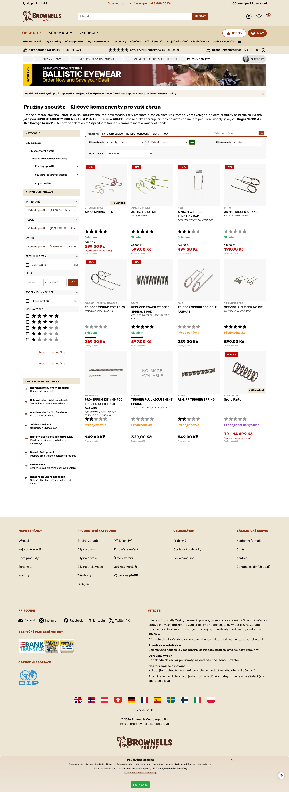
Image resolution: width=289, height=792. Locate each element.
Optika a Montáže (223, 41)
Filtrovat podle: (96, 142)
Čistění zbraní (200, 41)
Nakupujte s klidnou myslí (44, 428)
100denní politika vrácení (249, 3)
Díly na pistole (74, 41)
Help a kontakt (34, 3)
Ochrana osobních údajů (254, 566)
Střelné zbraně (31, 41)
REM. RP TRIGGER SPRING (196, 399)
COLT (180, 303)
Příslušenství (153, 41)
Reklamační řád (184, 558)
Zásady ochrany (132, 772)
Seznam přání (260, 16)
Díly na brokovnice (97, 41)
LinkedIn (96, 620)
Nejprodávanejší (29, 549)
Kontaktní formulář (249, 540)
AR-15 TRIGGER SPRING (241, 212)
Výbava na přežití (126, 575)
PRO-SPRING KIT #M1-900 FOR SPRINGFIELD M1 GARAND (103, 404)
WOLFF (118, 119)
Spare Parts (232, 399)
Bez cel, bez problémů (42, 415)
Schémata (59, 33)
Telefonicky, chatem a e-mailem (47, 403)
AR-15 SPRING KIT (144, 212)
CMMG (227, 208)
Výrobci (87, 33)
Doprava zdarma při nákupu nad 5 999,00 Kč (139, 3)
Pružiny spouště (92, 253)
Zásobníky (119, 41)
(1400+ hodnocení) (155, 50)
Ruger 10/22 (246, 119)
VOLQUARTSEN (232, 395)
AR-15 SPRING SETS (99, 212)
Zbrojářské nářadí (176, 41)
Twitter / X (119, 620)
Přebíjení (135, 41)
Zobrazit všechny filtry (52, 352)
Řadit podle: (96, 153)
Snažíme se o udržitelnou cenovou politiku (53, 468)
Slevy (260, 32)
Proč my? (179, 540)
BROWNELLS (91, 395)
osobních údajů (149, 772)
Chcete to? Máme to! (41, 391)
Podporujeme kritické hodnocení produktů (53, 455)
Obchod (30, 33)
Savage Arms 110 (42, 123)
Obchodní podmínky (187, 549)
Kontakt (242, 558)
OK (73, 282)
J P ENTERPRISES (96, 119)
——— (240, 41)
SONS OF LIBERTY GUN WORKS (59, 119)
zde (209, 764)
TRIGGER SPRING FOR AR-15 (105, 307)
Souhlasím (140, 785)
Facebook (73, 620)
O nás (240, 549)
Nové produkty (28, 558)
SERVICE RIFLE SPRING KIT (243, 307)
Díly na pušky (53, 41)
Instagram (49, 620)
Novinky (23, 575)
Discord (26, 620)
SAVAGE (135, 395)
